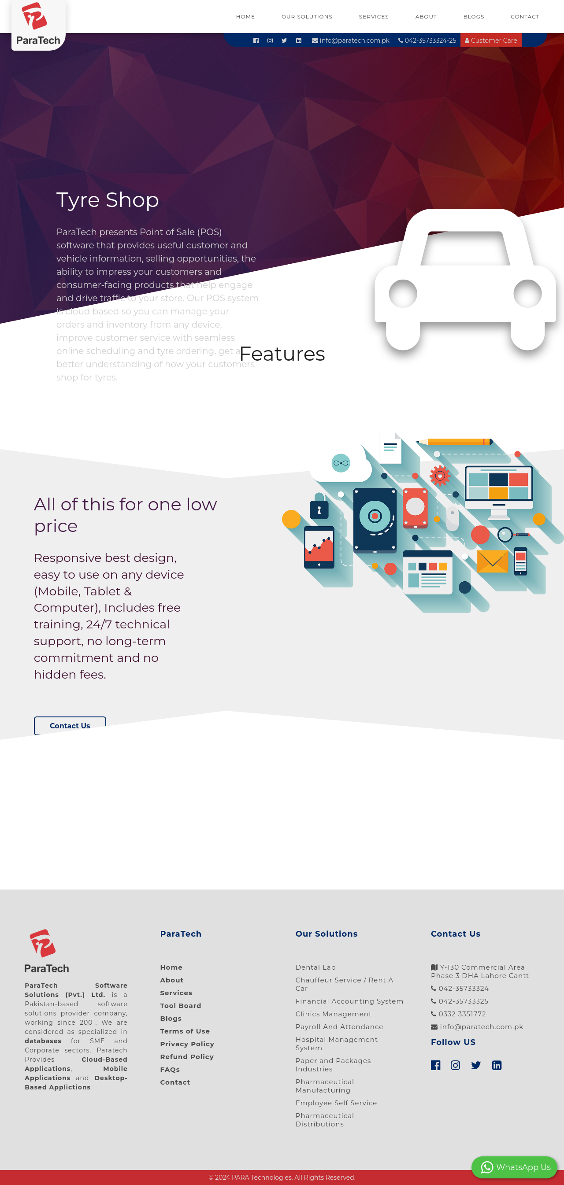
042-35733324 (460, 988)
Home (245, 16)
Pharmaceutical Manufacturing (325, 1086)
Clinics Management (334, 1014)
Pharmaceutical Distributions (325, 1119)
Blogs (474, 16)
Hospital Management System (337, 1043)
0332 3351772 (458, 1014)
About (426, 16)
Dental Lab (316, 967)
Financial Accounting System (350, 1001)
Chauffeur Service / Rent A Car (345, 984)
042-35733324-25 (427, 40)
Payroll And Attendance (340, 1027)
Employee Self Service (337, 1103)
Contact (525, 16)
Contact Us (70, 726)
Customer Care (491, 40)
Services (374, 16)
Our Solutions (307, 16)
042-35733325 (460, 1001)
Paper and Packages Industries (333, 1064)
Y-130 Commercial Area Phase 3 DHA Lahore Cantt (480, 971)
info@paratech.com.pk (351, 40)
